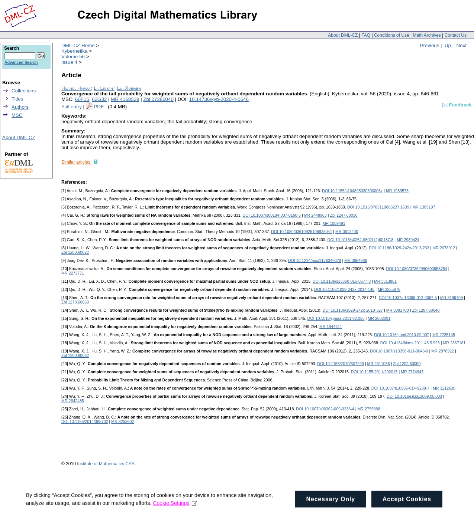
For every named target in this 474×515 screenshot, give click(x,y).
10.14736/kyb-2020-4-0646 (219, 99)
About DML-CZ (343, 35)
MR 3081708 (397, 310)
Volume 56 (73, 56)
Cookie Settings (175, 507)
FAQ (365, 35)
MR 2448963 (315, 215)
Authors (20, 107)
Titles (17, 99)
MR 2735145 (443, 334)
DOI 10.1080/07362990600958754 (416, 268)
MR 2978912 (442, 351)
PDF (99, 106)
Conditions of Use (391, 35)
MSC (17, 115)
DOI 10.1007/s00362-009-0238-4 (325, 409)
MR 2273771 (72, 273)
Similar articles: (76, 162)
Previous (429, 45)
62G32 (99, 99)
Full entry (71, 106)
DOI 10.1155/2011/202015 (374, 372)
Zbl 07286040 (158, 99)
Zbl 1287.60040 (425, 310)
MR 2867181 (454, 343)
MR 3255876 (389, 289)
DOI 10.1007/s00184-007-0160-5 (272, 215)
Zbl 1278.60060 (75, 302)
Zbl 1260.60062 (75, 355)
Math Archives (427, 35)
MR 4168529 (125, 99)
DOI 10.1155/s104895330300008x (352, 190)
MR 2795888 (368, 409)
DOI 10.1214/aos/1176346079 (314, 260)
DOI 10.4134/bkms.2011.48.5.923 (410, 343)
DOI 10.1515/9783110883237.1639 (378, 207)
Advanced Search (21, 62)
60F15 (82, 99)
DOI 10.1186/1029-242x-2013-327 (353, 310)
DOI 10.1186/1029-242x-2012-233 (399, 248)
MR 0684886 (355, 260)
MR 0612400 (346, 231)
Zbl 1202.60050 (406, 363)
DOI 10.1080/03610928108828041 (301, 231)
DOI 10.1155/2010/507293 (340, 363)
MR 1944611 (330, 326)
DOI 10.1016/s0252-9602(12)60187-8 (360, 239)
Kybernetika (74, 51)
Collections (24, 91)
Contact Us (456, 35)
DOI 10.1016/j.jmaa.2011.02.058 (336, 318)
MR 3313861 (385, 281)
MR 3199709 (451, 297)
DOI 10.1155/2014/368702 (84, 421)
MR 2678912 (443, 248)
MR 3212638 (444, 388)
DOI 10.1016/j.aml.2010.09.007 (401, 334)
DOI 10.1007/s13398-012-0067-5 (408, 297)
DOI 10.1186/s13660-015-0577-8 (342, 281)
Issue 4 (69, 62)
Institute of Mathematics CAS (106, 463)
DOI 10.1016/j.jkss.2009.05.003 (414, 396)
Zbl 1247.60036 (343, 215)
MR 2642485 (72, 400)
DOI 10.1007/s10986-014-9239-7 (400, 388)
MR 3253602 (122, 421)
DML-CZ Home (78, 45)
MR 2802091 (379, 318)
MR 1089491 (334, 223)
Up (448, 45)
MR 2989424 (408, 239)
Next (462, 45)
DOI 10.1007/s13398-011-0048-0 (399, 351)
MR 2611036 (378, 363)
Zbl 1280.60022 (75, 252)
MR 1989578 (397, 190)
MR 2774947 (412, 372)
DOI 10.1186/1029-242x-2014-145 (344, 289)
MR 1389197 (423, 207)
